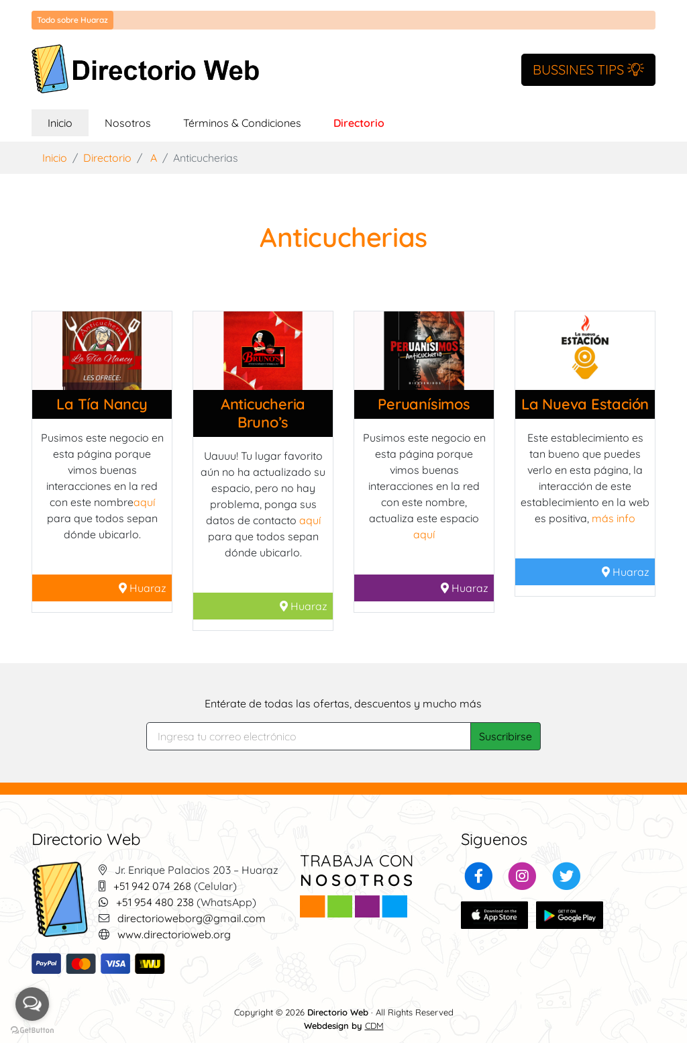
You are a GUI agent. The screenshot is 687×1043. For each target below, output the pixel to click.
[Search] (309, 736)
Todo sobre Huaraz (72, 20)
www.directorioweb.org (174, 934)
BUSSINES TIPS (588, 69)
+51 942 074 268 (152, 886)
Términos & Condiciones (242, 123)
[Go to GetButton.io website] (32, 1030)
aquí (144, 502)
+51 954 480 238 (155, 902)
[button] (478, 874)
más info (613, 518)
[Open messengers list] (32, 1004)
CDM (374, 1025)
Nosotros (128, 123)
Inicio (68, 122)
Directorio (358, 123)
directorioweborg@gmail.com (191, 918)
